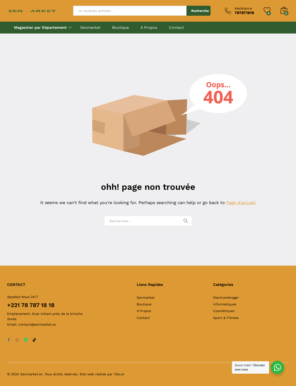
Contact (176, 27)
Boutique (120, 27)
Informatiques (224, 304)
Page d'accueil (241, 202)
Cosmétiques (223, 311)
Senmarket (90, 27)
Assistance (243, 8)
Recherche (200, 11)
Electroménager (226, 297)
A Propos (148, 27)
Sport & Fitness (226, 318)
